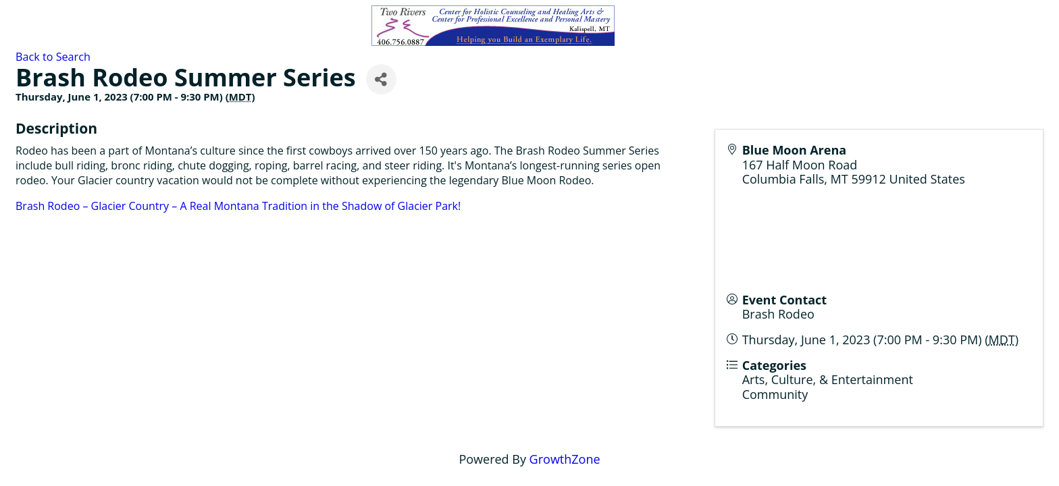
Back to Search (53, 56)
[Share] (381, 79)
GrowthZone (565, 459)
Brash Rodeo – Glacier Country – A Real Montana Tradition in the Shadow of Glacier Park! (238, 205)
